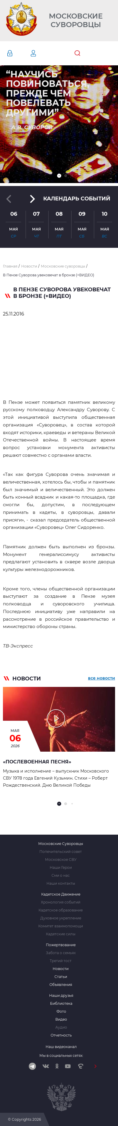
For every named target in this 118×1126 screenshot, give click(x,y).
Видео (61, 1019)
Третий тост (61, 961)
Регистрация (42, 53)
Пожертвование (61, 945)
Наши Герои (61, 867)
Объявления (60, 985)
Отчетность (61, 1035)
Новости (61, 969)
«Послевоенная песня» (37, 762)
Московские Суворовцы (76, 20)
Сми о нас (60, 875)
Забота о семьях (61, 953)
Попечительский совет (60, 851)
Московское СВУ (61, 859)
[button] (59, 176)
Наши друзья (61, 995)
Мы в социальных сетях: (61, 1055)
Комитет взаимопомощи (60, 926)
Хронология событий (60, 902)
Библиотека (61, 1003)
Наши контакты (60, 883)
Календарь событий (76, 198)
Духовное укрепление (60, 918)
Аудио (61, 1027)
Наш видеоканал (61, 1046)
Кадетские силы (60, 934)
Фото (61, 1011)
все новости (101, 678)
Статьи (60, 977)
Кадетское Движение (60, 894)
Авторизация (18, 53)
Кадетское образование (61, 910)
